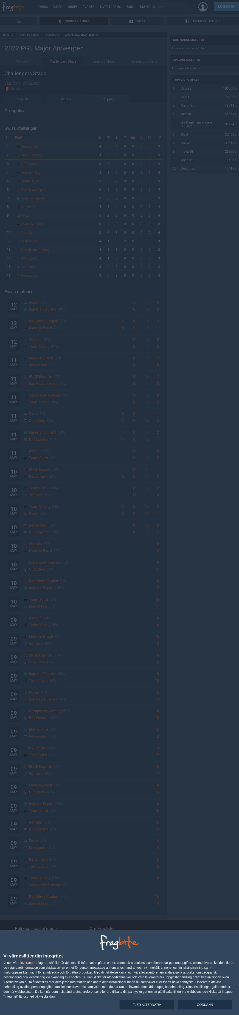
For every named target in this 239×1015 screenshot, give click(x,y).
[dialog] (119, 972)
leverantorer (29, 962)
